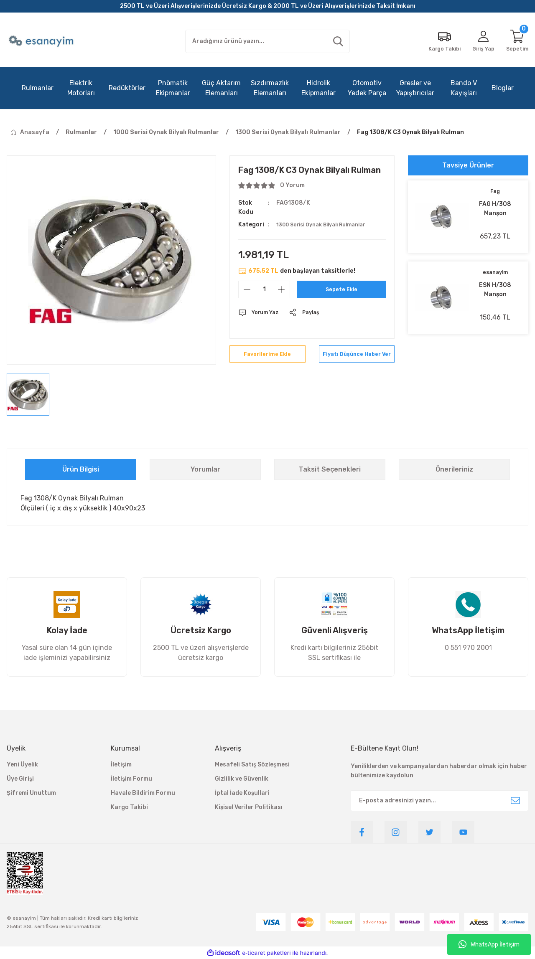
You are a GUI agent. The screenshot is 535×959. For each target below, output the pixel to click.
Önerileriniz (454, 469)
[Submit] (515, 800)
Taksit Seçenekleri (330, 469)
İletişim (121, 764)
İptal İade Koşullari (242, 793)
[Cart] (516, 41)
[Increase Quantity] (281, 289)
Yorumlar (205, 469)
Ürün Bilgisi (80, 469)
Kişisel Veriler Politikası (249, 807)
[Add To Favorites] (267, 358)
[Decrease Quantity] (247, 289)
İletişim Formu (131, 778)
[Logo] (42, 41)
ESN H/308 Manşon (495, 290)
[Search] (267, 41)
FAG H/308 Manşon (495, 208)
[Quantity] (264, 289)
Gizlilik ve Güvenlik (241, 778)
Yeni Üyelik (22, 764)
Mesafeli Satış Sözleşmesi (252, 764)
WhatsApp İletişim (489, 944)
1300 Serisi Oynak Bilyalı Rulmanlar (328, 224)
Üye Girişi (20, 778)
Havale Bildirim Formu (143, 793)
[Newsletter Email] (439, 800)
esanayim (495, 272)
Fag (495, 191)
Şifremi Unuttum (31, 793)
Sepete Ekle (341, 289)
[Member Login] (480, 41)
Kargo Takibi (129, 807)
